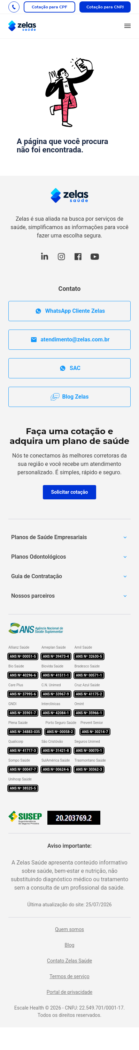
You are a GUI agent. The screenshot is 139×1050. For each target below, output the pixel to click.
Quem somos (69, 929)
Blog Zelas (70, 397)
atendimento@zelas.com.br (70, 339)
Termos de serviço (69, 976)
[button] (127, 26)
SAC (69, 368)
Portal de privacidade (70, 992)
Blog (70, 945)
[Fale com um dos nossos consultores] (14, 7)
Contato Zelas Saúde (69, 961)
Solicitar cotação (69, 492)
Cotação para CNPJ (105, 7)
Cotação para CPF (49, 7)
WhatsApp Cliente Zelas (69, 311)
